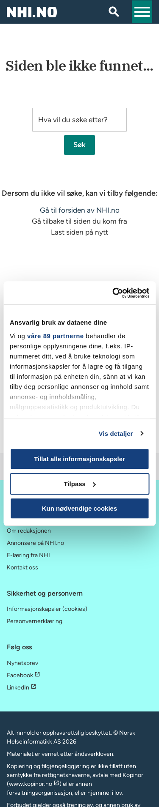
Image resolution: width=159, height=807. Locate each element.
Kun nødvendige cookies (79, 508)
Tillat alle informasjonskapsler (79, 458)
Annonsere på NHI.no (35, 543)
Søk (79, 145)
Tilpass (80, 483)
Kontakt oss (22, 567)
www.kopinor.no (34, 784)
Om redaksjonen (29, 530)
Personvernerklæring (34, 621)
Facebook (23, 675)
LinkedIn (21, 687)
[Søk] (114, 12)
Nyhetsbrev (22, 663)
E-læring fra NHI (28, 555)
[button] (142, 11)
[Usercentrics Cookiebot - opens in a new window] (113, 292)
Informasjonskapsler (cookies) (47, 609)
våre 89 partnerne (55, 335)
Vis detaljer (116, 433)
